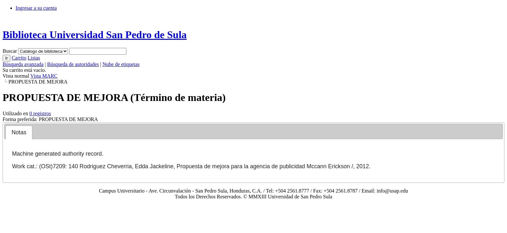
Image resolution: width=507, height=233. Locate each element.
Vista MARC (44, 76)
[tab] (18, 132)
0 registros (40, 113)
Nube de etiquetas (121, 64)
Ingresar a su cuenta (36, 8)
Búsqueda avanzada (23, 64)
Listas (33, 58)
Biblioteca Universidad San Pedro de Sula (95, 34)
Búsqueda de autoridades (73, 64)
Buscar (10, 51)
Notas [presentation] (19, 132)
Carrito (19, 58)
